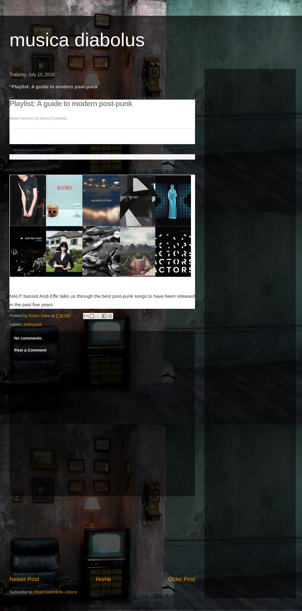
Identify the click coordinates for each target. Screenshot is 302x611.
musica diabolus (77, 39)
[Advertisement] (102, 536)
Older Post (181, 579)
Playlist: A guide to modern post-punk (70, 104)
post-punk (33, 324)
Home (103, 579)
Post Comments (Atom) (56, 592)
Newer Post (24, 579)
